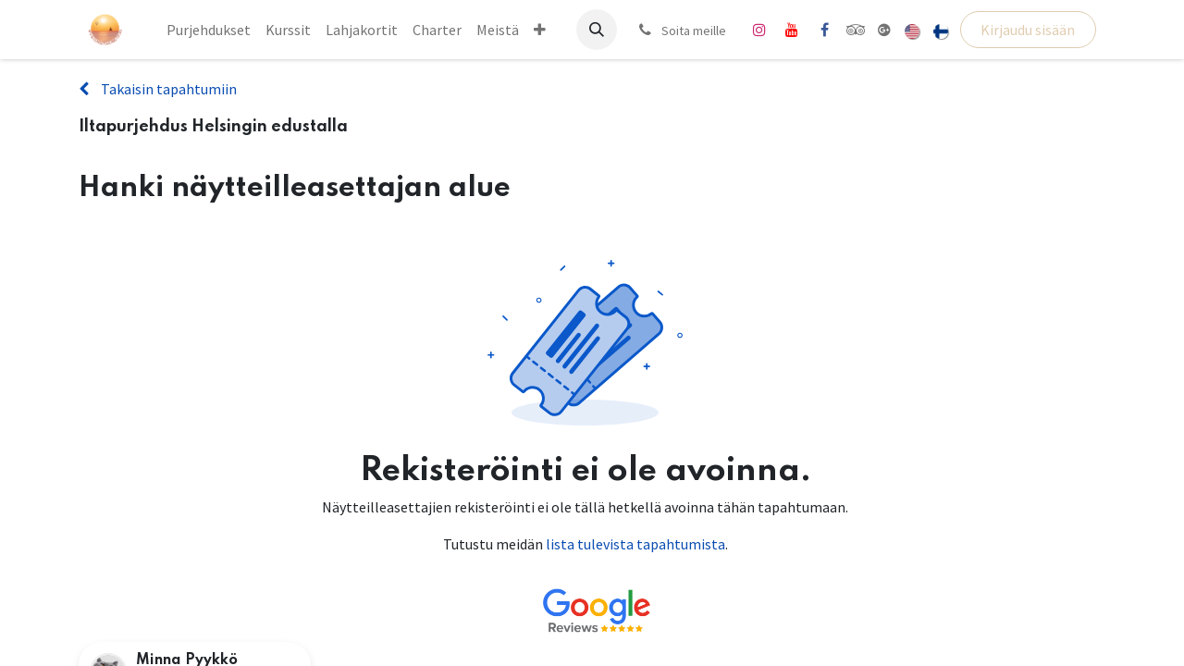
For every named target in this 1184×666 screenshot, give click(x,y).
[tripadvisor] (856, 30)
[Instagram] (759, 29)
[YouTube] (792, 29)
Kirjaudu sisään (1027, 29)
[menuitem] (208, 29)
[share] (884, 30)
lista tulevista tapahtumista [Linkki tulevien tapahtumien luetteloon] (635, 544)
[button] (596, 29)
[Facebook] (824, 29)
